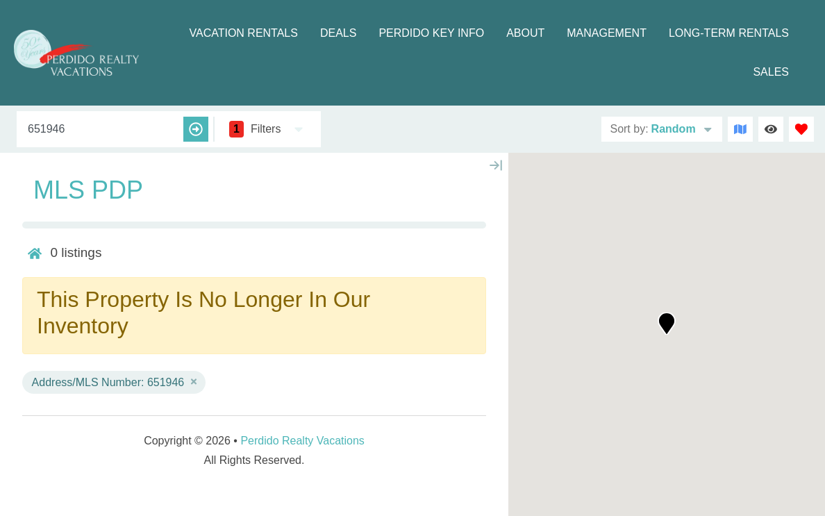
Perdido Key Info (431, 33)
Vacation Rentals (243, 33)
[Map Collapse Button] (495, 165)
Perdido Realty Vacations (302, 441)
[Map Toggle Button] (740, 129)
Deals (338, 33)
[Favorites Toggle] (801, 129)
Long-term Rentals (729, 33)
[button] (667, 324)
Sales (771, 72)
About (525, 33)
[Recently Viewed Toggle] (770, 129)
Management (607, 33)
